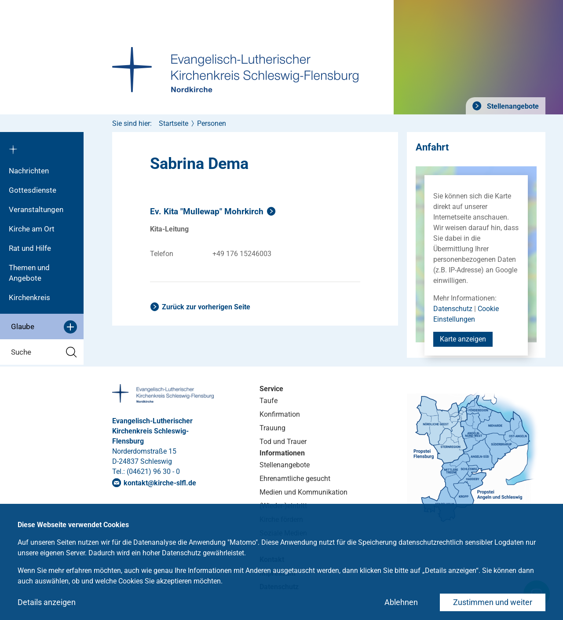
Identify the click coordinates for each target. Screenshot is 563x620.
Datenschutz (452, 308)
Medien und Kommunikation (303, 492)
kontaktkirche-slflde (160, 483)
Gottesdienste (32, 190)
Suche (44, 352)
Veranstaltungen (36, 209)
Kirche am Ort (32, 228)
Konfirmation (280, 414)
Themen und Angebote (29, 272)
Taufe (269, 400)
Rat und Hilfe (30, 248)
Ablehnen (401, 602)
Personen (211, 123)
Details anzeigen (47, 602)
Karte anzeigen (463, 339)
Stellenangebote (512, 106)
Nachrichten (29, 170)
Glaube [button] (44, 327)
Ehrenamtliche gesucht (295, 478)
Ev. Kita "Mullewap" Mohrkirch (206, 211)
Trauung (272, 428)
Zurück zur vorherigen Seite (206, 307)
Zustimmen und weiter (492, 602)
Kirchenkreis (29, 297)
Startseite (173, 123)
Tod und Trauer (283, 441)
